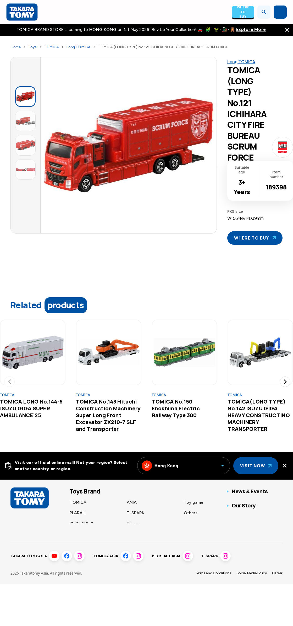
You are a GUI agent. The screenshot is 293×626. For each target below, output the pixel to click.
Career (277, 587)
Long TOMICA (78, 47)
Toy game (193, 502)
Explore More (251, 29)
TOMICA (51, 47)
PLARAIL (78, 512)
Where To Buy (243, 12)
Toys (32, 47)
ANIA (132, 502)
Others (190, 512)
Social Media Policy (251, 587)
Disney (133, 523)
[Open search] (263, 12)
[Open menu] (280, 12)
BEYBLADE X (81, 523)
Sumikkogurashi (142, 533)
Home (15, 47)
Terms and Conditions (213, 587)
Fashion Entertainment (149, 544)
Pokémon (78, 533)
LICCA (76, 544)
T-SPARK (136, 512)
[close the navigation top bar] (287, 30)
